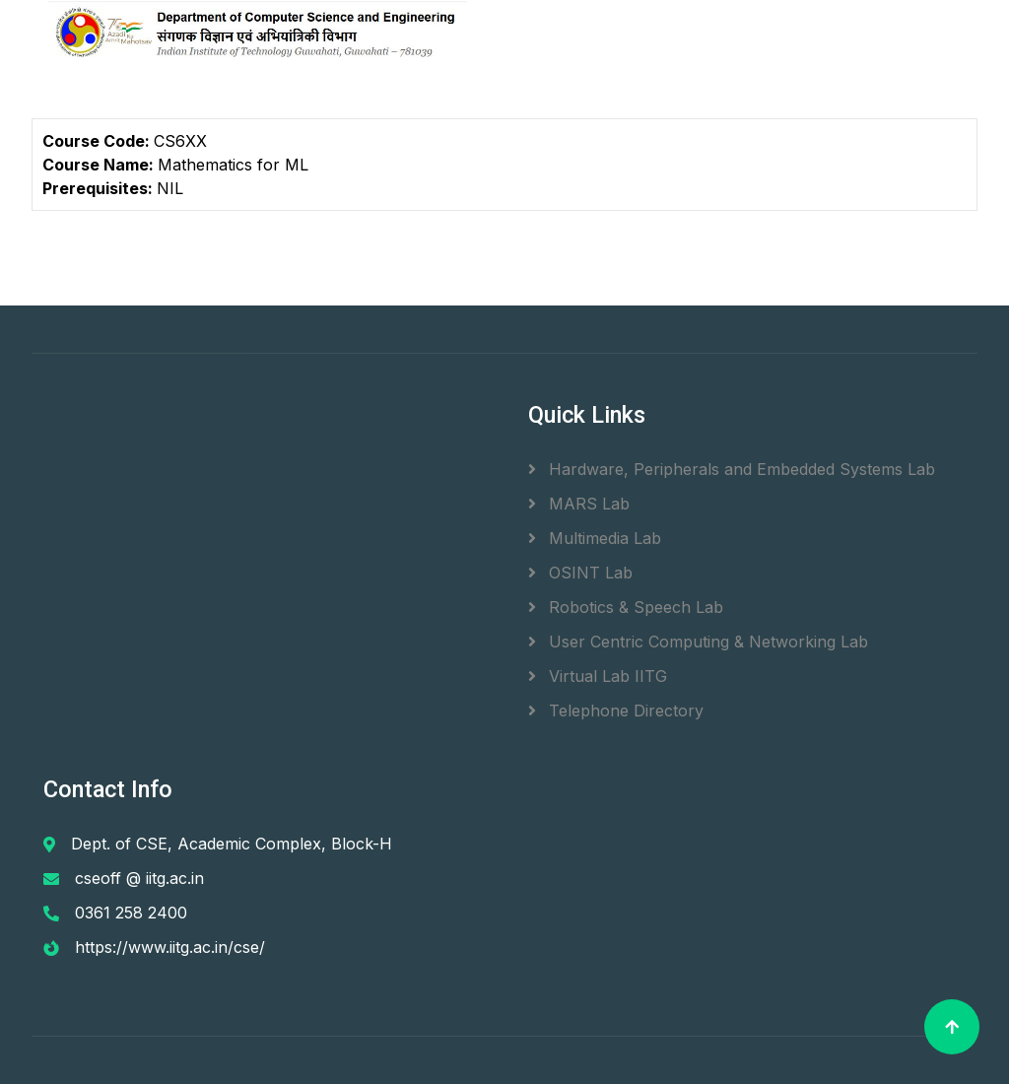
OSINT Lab (580, 572)
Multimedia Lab (594, 538)
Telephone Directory (616, 710)
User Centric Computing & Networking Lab (698, 641)
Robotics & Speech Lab (625, 607)
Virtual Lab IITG (597, 676)
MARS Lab (579, 503)
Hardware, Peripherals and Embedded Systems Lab (731, 469)
